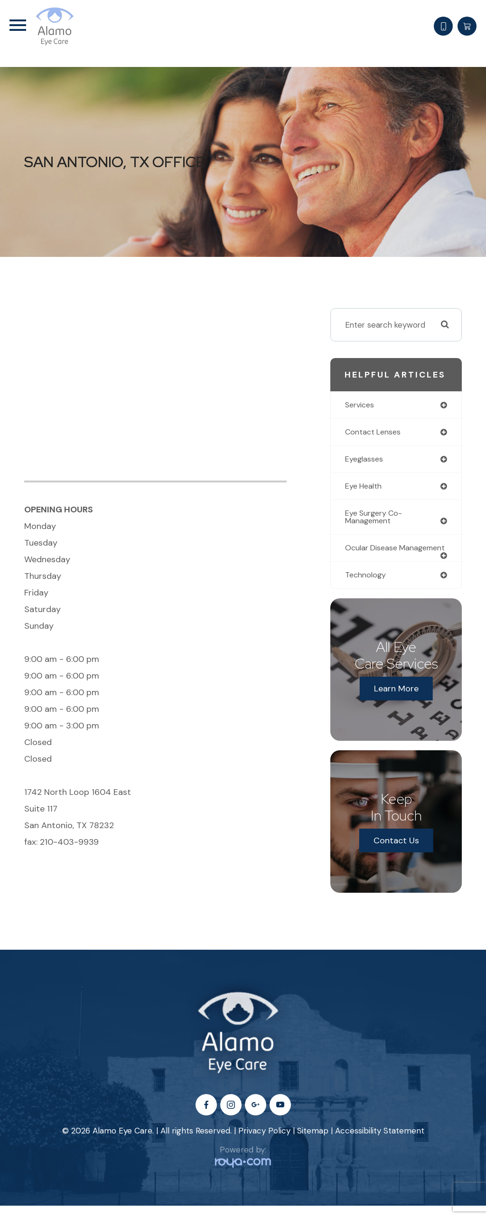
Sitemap (312, 1142)
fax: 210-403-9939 (61, 842)
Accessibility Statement (379, 1142)
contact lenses (374, 432)
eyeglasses (365, 460)
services (361, 405)
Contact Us (396, 853)
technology (367, 587)
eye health (365, 487)
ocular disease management (373, 555)
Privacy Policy (264, 1142)
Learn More (396, 701)
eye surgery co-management (376, 519)
